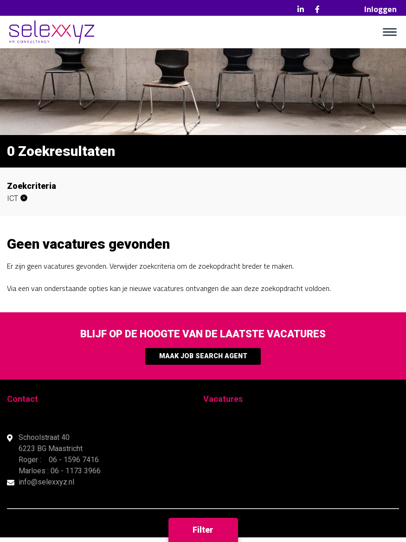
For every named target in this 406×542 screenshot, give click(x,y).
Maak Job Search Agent (203, 358)
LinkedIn (300, 9)
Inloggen (380, 9)
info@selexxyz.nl (46, 486)
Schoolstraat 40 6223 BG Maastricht (51, 448)
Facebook (317, 9)
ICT (12, 198)
